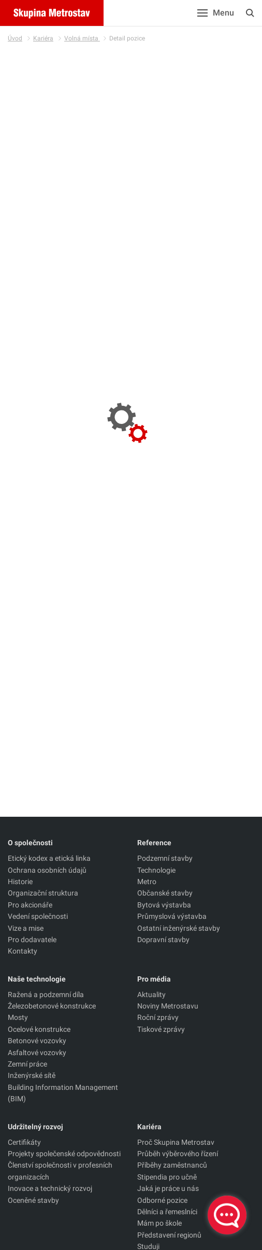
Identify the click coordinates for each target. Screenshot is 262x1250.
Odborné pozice (162, 1200)
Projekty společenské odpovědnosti (64, 1153)
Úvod (15, 38)
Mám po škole (159, 1223)
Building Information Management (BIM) (63, 1093)
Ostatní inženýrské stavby (178, 928)
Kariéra (43, 38)
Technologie (156, 870)
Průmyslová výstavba (172, 916)
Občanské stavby (165, 893)
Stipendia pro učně (167, 1177)
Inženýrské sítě (31, 1075)
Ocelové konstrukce (39, 1029)
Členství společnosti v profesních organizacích (60, 1171)
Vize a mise (25, 928)
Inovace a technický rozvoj (50, 1188)
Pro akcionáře (30, 905)
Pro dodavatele (32, 939)
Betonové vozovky (37, 1040)
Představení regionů (169, 1235)
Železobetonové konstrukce (52, 1006)
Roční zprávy (158, 1017)
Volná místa (82, 38)
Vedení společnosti (38, 916)
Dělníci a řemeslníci (167, 1212)
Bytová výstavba (164, 905)
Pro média (154, 979)
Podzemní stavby (165, 858)
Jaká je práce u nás (168, 1188)
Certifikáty (24, 1142)
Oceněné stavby (33, 1200)
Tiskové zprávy (161, 1029)
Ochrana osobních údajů (47, 870)
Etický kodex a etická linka (49, 858)
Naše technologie (37, 979)
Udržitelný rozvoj (35, 1127)
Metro (146, 881)
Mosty (18, 1017)
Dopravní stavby (163, 939)
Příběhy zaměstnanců (172, 1165)
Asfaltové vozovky (37, 1052)
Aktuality (151, 994)
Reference (154, 843)
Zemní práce (27, 1064)
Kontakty (22, 951)
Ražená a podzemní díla (46, 994)
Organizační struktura (43, 893)
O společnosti (30, 843)
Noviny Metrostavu (167, 1006)
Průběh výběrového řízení (177, 1153)
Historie (20, 881)
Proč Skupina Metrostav (175, 1142)
